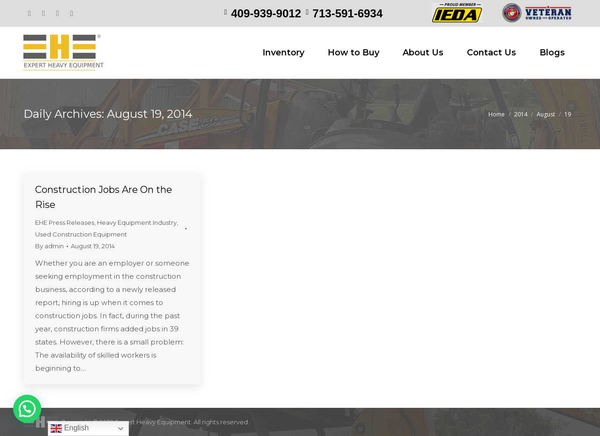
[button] (27, 409)
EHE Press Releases (64, 222)
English (70, 428)
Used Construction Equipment (81, 234)
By (49, 246)
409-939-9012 (266, 13)
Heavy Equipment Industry (137, 222)
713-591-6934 (347, 13)
